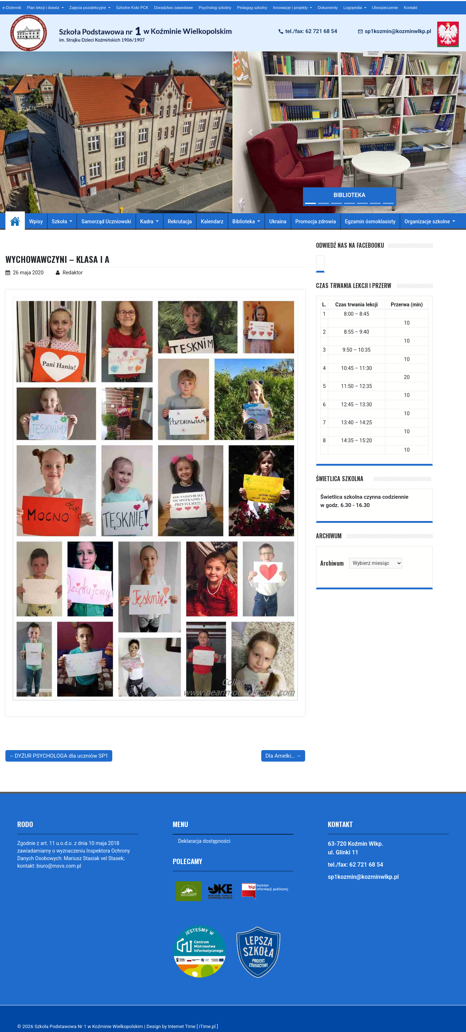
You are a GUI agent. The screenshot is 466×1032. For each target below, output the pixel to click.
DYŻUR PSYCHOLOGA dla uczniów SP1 (61, 756)
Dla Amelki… (279, 756)
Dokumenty (328, 7)
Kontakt (410, 7)
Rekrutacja (180, 221)
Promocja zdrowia (315, 221)
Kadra (147, 221)
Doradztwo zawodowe (173, 7)
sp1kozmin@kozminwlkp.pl (398, 31)
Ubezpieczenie (385, 7)
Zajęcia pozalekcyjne (88, 7)
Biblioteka (244, 221)
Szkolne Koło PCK (132, 7)
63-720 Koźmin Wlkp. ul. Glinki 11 (355, 848)
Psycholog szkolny (215, 7)
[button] (250, 132)
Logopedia (353, 7)
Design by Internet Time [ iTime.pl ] (189, 1026)
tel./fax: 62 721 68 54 (311, 31)
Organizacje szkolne (427, 221)
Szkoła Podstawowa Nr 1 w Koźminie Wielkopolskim (91, 1026)
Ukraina (277, 221)
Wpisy (36, 221)
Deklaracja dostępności (204, 841)
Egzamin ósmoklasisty (370, 221)
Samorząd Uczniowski (106, 221)
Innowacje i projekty (291, 7)
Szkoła (60, 221)
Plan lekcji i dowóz (43, 7)
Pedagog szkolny (252, 7)
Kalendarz (212, 221)
